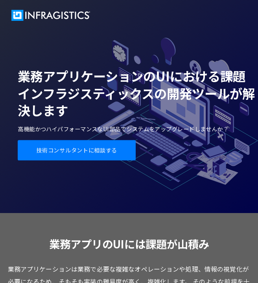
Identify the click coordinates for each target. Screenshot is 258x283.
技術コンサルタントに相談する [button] (76, 150)
